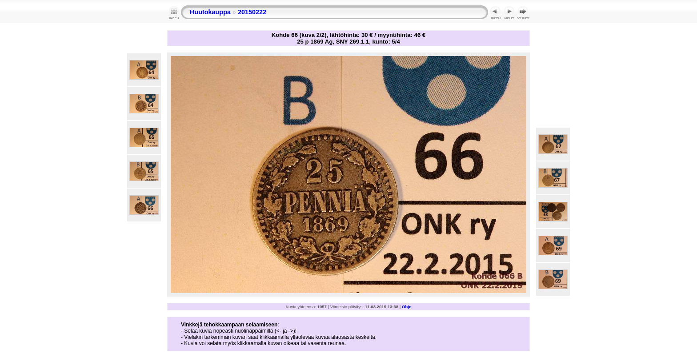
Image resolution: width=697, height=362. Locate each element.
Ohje (406, 306)
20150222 (252, 12)
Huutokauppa (210, 12)
